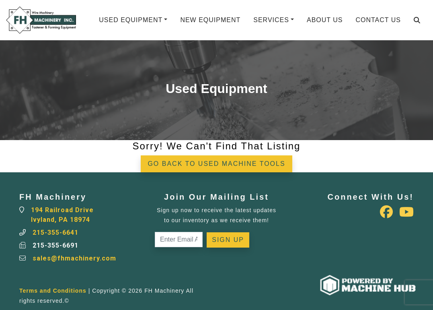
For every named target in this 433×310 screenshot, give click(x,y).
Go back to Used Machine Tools (216, 163)
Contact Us (378, 20)
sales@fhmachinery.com (74, 258)
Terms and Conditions (52, 290)
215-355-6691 (55, 245)
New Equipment (210, 20)
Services (271, 20)
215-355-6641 (55, 232)
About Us (325, 20)
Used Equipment (130, 20)
